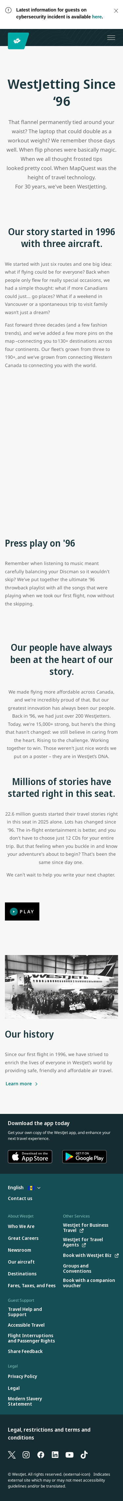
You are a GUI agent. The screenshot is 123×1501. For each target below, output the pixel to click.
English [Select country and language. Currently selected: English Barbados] (24, 1187)
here (97, 16)
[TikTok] (84, 1454)
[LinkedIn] (55, 1454)
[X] (12, 1454)
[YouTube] (69, 1454)
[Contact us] (20, 1198)
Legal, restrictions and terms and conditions (49, 1433)
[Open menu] (111, 37)
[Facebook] (41, 1454)
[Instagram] (26, 1454)
